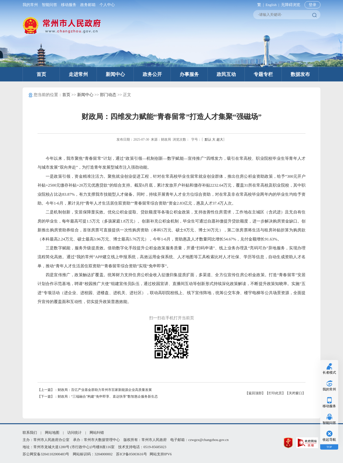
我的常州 (31, 5)
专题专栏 (263, 74)
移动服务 (68, 5)
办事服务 (189, 74)
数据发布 (300, 74)
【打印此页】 (275, 393)
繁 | (259, 5)
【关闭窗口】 (295, 393)
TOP (329, 447)
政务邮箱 (88, 5)
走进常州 (78, 74)
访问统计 (74, 432)
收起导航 (329, 439)
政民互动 (226, 74)
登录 (312, 5)
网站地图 (52, 432)
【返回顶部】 (255, 393)
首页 (41, 74)
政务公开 (152, 74)
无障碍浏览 (290, 5)
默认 (208, 139)
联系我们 (30, 432)
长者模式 (329, 372)
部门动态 (108, 94)
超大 (219, 139)
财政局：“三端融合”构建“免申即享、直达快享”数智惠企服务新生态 (108, 396)
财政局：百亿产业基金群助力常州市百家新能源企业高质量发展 (105, 390)
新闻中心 (115, 74)
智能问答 (49, 5)
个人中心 (106, 5)
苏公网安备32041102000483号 (46, 454)
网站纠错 (97, 432)
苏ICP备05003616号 (131, 454)
